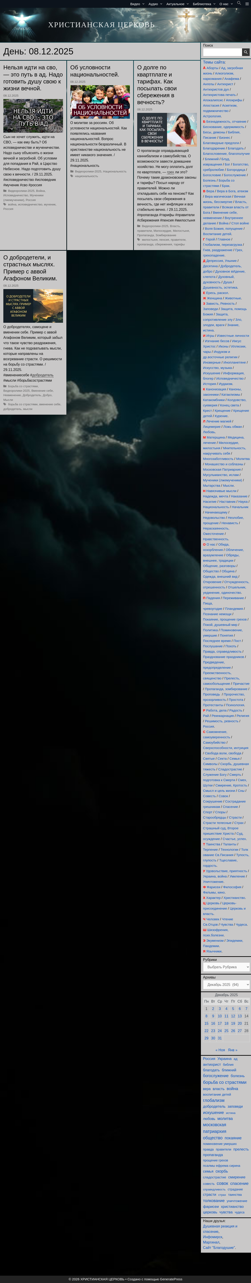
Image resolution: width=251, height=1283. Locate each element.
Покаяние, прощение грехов (225, 619)
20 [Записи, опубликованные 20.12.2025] (240, 1023)
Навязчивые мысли (221, 491)
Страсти (235, 817)
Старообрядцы (214, 817)
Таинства (213, 844)
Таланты (229, 844)
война (12, 204)
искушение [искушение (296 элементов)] (213, 1112)
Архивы (209, 977)
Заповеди (210, 309)
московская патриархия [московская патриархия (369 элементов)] (214, 1128)
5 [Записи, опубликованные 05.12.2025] (233, 1009)
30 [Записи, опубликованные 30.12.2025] (213, 1038)
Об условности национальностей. (94, 71)
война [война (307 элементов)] (232, 1088)
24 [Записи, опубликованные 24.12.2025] (220, 1031)
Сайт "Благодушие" (219, 1248)
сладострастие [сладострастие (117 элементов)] (214, 1177)
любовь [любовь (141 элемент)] (209, 1119)
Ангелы (208, 84)
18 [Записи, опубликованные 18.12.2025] (226, 1023)
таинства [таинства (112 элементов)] (235, 1194)
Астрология (212, 116)
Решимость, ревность (222, 721)
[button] (239, 4)
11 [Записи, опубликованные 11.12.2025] (226, 1016)
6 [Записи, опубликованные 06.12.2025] (240, 1009)
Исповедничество (15, 195)
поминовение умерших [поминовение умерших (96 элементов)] (220, 1144)
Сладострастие (230, 769)
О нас (227, 4)
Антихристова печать (219, 95)
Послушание (213, 646)
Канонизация (216, 389)
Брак (225, 186)
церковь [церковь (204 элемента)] (210, 1212)
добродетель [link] (42, 375)
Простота (236, 700)
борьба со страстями (23, 404)
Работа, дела (216, 710)
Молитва (243, 459)
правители (178, 239)
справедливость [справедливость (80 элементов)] (214, 1189)
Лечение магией (218, 421)
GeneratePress (171, 1279)
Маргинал (211, 1242)
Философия (232, 887)
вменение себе (49, 404)
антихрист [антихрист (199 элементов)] (212, 1064)
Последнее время (217, 641)
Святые (209, 758)
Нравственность (215, 539)
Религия (243, 716)
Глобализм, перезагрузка (222, 244)
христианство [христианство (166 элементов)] (232, 1206)
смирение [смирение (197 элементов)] (236, 1177)
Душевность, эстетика (220, 287)
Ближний (212, 159)
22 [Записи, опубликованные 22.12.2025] (206, 1031)
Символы (210, 764)
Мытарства (211, 485)
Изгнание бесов (217, 341)
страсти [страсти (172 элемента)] (209, 1194)
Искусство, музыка (217, 368)
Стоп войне (240, 223)
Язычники (214, 951)
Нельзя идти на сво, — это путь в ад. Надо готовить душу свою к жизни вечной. (33, 78)
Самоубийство (214, 742)
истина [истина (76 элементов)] (230, 1113)
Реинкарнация (223, 716)
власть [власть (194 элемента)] (218, 1089)
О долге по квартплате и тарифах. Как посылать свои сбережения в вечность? (157, 85)
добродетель (12, 409)
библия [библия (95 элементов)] (228, 1064)
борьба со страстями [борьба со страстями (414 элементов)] (225, 1082)
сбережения (163, 244)
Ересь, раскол (217, 293)
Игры (210, 335)
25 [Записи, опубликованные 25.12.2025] (226, 1031)
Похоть (230, 646)
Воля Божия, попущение (224, 228)
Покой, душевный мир (220, 625)
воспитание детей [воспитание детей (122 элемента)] (217, 1094)
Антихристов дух (216, 89)
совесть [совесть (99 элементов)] (209, 1184)
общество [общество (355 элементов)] (213, 1137)
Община (228, 571)
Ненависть (229, 523)
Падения (213, 598)
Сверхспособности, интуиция (225, 748)
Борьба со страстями (23, 386)
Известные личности (233, 335)
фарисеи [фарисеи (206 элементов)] (211, 1206)
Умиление (237, 876)
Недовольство (214, 517)
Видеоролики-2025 (21, 190)
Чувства (226, 924)
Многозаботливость (218, 459)
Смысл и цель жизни (219, 791)
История (209, 384)
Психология (235, 705)
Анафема (231, 79)
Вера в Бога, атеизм (232, 191)
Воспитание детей (217, 234)
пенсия (164, 239)
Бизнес (224, 137)
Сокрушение (212, 801)
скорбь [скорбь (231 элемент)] (222, 1171)
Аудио (157, 4)
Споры (220, 812)
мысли (27, 409)
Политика (210, 630)
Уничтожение (213, 882)
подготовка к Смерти (219, 780)
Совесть (209, 796)
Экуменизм (214, 940)
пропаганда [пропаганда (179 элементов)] (213, 1155)
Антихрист (225, 84)
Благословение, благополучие (226, 153)
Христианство (234, 898)
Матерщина (216, 437)
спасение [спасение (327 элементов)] (239, 1183)
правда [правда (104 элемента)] (208, 1149)
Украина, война (215, 876)
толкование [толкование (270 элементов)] (214, 1200)
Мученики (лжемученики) (222, 480)
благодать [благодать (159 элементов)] (211, 1070)
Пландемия (234, 608)
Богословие (212, 175)
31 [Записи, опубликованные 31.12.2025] (220, 1038)
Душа (227, 282)
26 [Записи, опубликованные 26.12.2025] (233, 1031)
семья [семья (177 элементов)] (208, 1171)
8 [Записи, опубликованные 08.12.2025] (207, 1016)
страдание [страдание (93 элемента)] (235, 1189)
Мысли (8, 399)
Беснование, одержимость (223, 127)
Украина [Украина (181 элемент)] (224, 1059)
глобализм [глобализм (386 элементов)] (213, 1100)
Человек (212, 919)
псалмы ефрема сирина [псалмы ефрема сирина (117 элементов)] (221, 1165)
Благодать (236, 148)
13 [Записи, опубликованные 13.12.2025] (240, 1016)
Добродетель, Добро (37, 395)
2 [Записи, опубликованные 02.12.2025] (213, 1009)
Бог (227, 164)
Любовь (209, 432)
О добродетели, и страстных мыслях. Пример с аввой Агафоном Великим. (30, 268)
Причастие (241, 683)
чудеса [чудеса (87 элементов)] (240, 1212)
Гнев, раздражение (218, 250)
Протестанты (213, 705)
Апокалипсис (213, 100)
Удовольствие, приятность (226, 871)
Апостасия (211, 105)
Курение (221, 416)
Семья (234, 758)
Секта (222, 758)
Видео (138, 4)
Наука (243, 501)
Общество (211, 571)
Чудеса (241, 924)
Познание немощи (217, 614)
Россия (31, 200)
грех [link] (170, 172)
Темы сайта (214, 62)
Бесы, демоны (214, 132)
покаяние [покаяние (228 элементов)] (233, 1138)
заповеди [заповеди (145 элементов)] (235, 1106)
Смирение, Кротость (231, 785)
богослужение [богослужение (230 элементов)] (216, 1076)
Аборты (212, 68)
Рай (206, 716)
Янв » (232, 1050)
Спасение (230, 807)
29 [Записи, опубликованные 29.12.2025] (206, 1038)
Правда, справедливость (222, 651)
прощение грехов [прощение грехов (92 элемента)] (215, 1160)
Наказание (239, 496)
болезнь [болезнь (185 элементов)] (238, 1076)
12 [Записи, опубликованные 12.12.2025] (233, 1016)
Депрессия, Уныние (221, 261)
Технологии (230, 849)
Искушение (211, 373)
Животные (233, 298)
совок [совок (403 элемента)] (222, 1183)
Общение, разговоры (219, 566)
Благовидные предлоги (221, 143)
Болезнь (209, 180)
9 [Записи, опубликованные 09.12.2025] (213, 1016)
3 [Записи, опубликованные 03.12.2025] (220, 1009)
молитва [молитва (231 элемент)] (225, 1118)
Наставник (227, 501)
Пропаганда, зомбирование (226, 689)
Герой (210, 239)
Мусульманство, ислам (221, 475)
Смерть (235, 774)
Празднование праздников (223, 657)
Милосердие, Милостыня (171, 230)
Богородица (236, 170)
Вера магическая (218, 196)
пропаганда (145, 244)
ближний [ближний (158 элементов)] (229, 1070)
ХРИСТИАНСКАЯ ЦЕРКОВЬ (101, 25)
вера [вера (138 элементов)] (207, 1089)
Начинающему (216, 512)
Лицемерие (212, 426)
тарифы (179, 244)
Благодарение (214, 148)
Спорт (207, 812)
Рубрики (210, 960)
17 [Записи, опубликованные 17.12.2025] (220, 1023)
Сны (241, 791)
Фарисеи (213, 887)
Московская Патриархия (222, 469)
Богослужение (235, 175)
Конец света (229, 405)
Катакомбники (214, 400)
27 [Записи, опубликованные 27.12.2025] (240, 1031)
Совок (223, 796)
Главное (224, 239)
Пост (237, 641)
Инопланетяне (234, 362)
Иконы (223, 346)
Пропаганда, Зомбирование (156, 235)
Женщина (214, 298)
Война (40, 190)
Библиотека (205, 4)
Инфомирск (212, 1237)
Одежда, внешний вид (220, 576)
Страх (239, 823)
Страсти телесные (217, 823)
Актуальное (178, 4)
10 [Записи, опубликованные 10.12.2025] (220, 1016)
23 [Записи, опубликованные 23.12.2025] (213, 1031)
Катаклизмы (230, 394)
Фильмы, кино (214, 892)
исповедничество (30, 204)
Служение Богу (215, 774)
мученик (50, 204)
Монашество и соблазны (224, 464)
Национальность (115, 171)
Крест (207, 410)
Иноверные (212, 362)
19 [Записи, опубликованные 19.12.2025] (233, 1023)
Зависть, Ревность (220, 303)
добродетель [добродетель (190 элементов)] (214, 1106)
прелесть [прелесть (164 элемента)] (241, 1149)
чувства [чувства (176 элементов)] (226, 1212)
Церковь (213, 903)
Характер (213, 898)
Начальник (240, 507)
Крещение (223, 410)
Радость (235, 710)
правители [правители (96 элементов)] (223, 1149)
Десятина (210, 266)
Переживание (233, 598)
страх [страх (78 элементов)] (222, 1194)
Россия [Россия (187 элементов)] (209, 1059)
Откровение (212, 582)
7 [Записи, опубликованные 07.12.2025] (246, 1009)
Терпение (210, 849)
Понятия (226, 635)
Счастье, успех (234, 839)
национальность (86, 176)
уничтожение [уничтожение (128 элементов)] (237, 1201)
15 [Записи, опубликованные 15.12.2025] (206, 1023)
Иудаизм (225, 384)
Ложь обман (232, 426)
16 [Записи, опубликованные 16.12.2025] (213, 1023)
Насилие (210, 501)
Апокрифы (234, 100)
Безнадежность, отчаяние (226, 121)
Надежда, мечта (215, 496)
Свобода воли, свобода (223, 753)
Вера (210, 191)
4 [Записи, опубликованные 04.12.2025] (226, 1009)
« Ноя (220, 1050)
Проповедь (211, 694)
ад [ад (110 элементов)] (235, 1059)
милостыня (149, 239)
